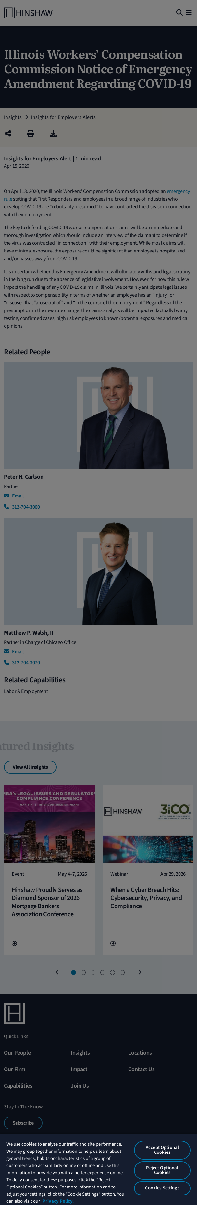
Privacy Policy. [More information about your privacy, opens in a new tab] (58, 1201)
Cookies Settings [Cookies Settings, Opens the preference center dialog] (162, 1188)
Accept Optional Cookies (162, 1150)
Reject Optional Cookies (162, 1170)
